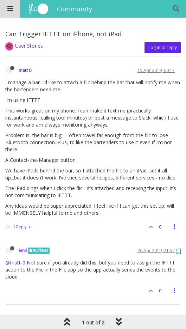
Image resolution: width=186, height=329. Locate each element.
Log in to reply (162, 47)
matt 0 (25, 70)
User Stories (29, 45)
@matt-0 (15, 262)
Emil (23, 250)
